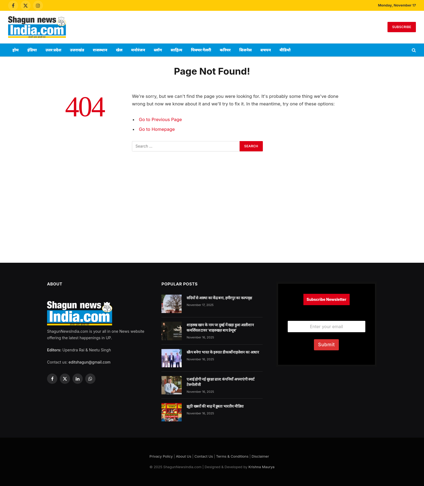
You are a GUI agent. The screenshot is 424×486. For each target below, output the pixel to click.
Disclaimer (260, 456)
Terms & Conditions (232, 456)
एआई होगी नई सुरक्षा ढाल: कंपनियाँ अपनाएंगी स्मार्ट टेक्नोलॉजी (220, 382)
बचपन (265, 50)
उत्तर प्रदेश (53, 50)
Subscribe (401, 27)
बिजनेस (245, 50)
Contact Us (203, 456)
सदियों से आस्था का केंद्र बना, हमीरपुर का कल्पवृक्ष (219, 297)
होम (15, 50)
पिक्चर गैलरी (201, 50)
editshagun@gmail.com (90, 362)
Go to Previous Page (160, 119)
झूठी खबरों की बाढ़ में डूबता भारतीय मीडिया (215, 406)
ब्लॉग (158, 50)
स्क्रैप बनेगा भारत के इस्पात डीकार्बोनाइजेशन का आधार (223, 352)
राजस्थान (100, 50)
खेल (119, 50)
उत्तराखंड (77, 50)
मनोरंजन (138, 50)
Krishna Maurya (261, 467)
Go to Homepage (157, 129)
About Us (183, 456)
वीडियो (285, 50)
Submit (326, 344)
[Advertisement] (212, 26)
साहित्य (176, 50)
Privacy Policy (161, 456)
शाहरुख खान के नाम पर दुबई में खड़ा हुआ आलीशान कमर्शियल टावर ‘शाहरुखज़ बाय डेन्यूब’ (220, 327)
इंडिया (32, 50)
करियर (225, 50)
